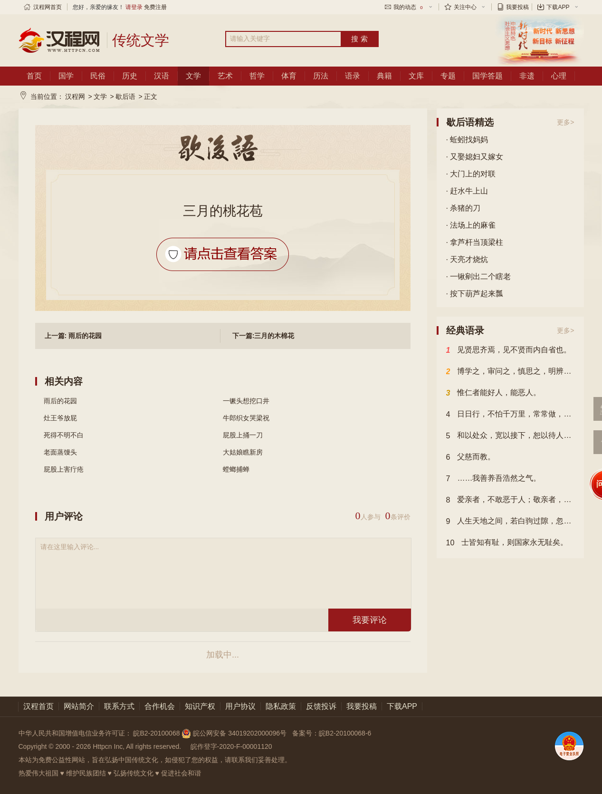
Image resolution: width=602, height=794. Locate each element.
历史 (129, 76)
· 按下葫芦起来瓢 (475, 294)
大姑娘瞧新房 (243, 452)
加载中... (222, 654)
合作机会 (159, 706)
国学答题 (487, 76)
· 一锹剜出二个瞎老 (478, 276)
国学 (66, 76)
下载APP (557, 7)
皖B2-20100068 (156, 733)
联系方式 (119, 706)
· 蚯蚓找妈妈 (467, 140)
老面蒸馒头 (60, 452)
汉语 (161, 76)
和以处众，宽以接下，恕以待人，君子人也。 (510, 436)
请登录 (134, 7)
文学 (193, 76)
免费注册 (155, 7)
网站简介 (79, 706)
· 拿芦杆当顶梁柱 (475, 242)
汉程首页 (38, 706)
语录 (352, 76)
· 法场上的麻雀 (471, 225)
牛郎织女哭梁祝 (246, 418)
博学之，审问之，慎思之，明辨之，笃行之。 (510, 372)
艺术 (225, 76)
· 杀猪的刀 (463, 208)
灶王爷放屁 (60, 418)
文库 (416, 76)
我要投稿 (517, 7)
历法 (320, 76)
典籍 (384, 76)
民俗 (97, 76)
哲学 (257, 76)
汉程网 (75, 96)
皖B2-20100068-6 (345, 733)
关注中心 (465, 7)
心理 (558, 76)
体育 (288, 76)
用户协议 (240, 706)
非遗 (527, 76)
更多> (565, 122)
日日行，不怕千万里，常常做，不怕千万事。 (510, 415)
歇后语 (125, 96)
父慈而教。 (471, 457)
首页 (34, 76)
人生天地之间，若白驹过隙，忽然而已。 (510, 521)
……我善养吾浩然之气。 (493, 479)
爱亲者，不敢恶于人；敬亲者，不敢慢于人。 (510, 500)
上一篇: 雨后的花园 (73, 335)
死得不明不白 (64, 435)
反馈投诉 (321, 706)
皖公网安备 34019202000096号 (235, 733)
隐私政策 (281, 706)
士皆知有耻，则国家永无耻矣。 (507, 543)
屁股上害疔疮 (64, 469)
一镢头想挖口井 (246, 401)
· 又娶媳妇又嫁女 (475, 157)
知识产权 (200, 706)
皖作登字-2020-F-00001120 (231, 746)
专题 (448, 76)
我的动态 (408, 7)
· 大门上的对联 (471, 174)
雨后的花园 (60, 401)
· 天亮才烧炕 (467, 259)
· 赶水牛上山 (467, 191)
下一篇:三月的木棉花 (263, 335)
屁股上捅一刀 (243, 435)
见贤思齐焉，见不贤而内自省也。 (509, 350)
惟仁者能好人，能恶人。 (493, 393)
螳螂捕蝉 (236, 469)
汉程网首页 (47, 7)
